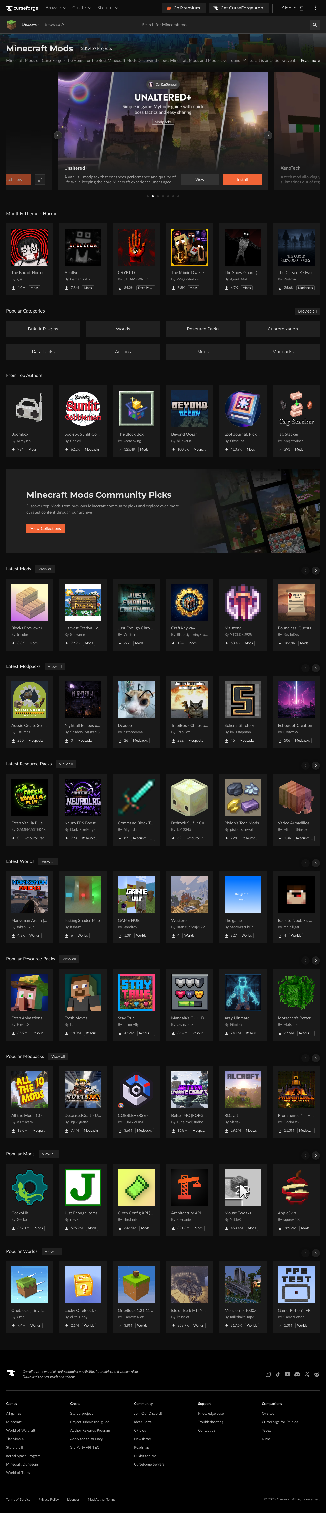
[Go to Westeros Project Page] (189, 907)
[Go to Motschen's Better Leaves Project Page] (296, 1005)
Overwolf (269, 1414)
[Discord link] (297, 1374)
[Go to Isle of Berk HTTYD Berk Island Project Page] (189, 1297)
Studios (108, 8)
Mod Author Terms (101, 1499)
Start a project (81, 1414)
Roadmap (141, 1447)
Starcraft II (14, 1447)
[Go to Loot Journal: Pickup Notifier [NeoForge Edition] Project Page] (243, 421)
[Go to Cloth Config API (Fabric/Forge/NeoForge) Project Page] (136, 1200)
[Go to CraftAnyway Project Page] (189, 615)
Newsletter (142, 1439)
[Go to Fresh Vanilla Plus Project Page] (29, 810)
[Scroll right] (316, 571)
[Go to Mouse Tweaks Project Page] (243, 1200)
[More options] (316, 8)
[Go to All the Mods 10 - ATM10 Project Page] (29, 1102)
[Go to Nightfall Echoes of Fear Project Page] (83, 712)
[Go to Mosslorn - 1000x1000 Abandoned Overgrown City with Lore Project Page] (243, 1297)
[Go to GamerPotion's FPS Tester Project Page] (296, 1297)
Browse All (55, 24)
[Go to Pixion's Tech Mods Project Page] (243, 810)
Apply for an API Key (86, 1439)
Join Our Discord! (148, 1414)
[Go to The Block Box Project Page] (136, 421)
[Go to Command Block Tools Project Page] (136, 810)
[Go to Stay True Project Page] (136, 1005)
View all (45, 569)
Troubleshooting (210, 1422)
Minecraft (14, 1422)
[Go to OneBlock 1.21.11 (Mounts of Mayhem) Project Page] (136, 1297)
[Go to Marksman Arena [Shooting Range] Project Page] (29, 907)
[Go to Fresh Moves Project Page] (83, 1005)
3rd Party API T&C (84, 1447)
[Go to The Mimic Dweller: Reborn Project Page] (189, 259)
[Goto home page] (22, 8)
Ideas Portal (143, 1422)
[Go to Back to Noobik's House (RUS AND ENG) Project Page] (296, 907)
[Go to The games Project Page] (243, 907)
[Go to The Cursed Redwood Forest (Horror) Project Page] (296, 259)
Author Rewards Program (90, 1430)
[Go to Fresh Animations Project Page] (29, 1005)
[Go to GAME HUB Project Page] (136, 907)
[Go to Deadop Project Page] (136, 712)
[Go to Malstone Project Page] (243, 615)
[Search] (315, 25)
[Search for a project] (224, 25)
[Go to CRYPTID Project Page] (136, 259)
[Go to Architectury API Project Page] (189, 1200)
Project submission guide (89, 1422)
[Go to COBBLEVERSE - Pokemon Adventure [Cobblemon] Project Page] (136, 1102)
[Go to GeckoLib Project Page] (29, 1200)
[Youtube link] (287, 1374)
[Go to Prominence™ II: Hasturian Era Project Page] (296, 1102)
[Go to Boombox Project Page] (29, 421)
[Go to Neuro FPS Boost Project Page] (83, 810)
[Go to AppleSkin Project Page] (296, 1200)
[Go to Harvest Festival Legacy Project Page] (83, 615)
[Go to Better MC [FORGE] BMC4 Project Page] (189, 1102)
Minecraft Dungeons (22, 1464)
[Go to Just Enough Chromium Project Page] (136, 615)
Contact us (206, 1430)
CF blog (140, 1430)
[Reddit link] (317, 1374)
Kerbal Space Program (23, 1456)
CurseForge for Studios (280, 1422)
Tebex (266, 1430)
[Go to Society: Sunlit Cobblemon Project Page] (83, 421)
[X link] (307, 1374)
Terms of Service (18, 1499)
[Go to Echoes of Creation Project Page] (296, 712)
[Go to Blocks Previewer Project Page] (29, 615)
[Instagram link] (268, 1374)
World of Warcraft (20, 1430)
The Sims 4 (15, 1439)
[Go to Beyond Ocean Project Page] (189, 421)
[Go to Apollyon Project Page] (83, 259)
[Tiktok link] (278, 1374)
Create (82, 8)
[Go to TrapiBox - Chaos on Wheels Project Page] (189, 712)
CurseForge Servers (149, 1464)
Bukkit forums (145, 1456)
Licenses (73, 1499)
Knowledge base (211, 1414)
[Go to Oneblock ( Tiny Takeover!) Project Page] (29, 1297)
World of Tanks (18, 1473)
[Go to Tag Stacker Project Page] (296, 421)
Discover (30, 24)
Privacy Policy (49, 1499)
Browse (56, 8)
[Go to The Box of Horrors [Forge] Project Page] (29, 259)
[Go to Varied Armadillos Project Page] (296, 810)
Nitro (266, 1439)
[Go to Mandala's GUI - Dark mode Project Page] (189, 1005)
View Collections (45, 528)
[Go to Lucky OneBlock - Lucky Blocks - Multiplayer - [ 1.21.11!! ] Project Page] (83, 1297)
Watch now (228, 180)
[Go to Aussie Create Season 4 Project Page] (29, 712)
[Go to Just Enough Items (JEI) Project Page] (83, 1200)
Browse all (307, 311)
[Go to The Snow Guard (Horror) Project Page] (243, 259)
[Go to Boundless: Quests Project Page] (296, 615)
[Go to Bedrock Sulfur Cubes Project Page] (189, 810)
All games (13, 1414)
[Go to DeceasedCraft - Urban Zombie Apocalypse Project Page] (83, 1102)
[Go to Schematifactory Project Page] (243, 712)
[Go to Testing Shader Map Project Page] (83, 907)
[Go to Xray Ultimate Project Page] (243, 1005)
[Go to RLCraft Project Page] (243, 1102)
